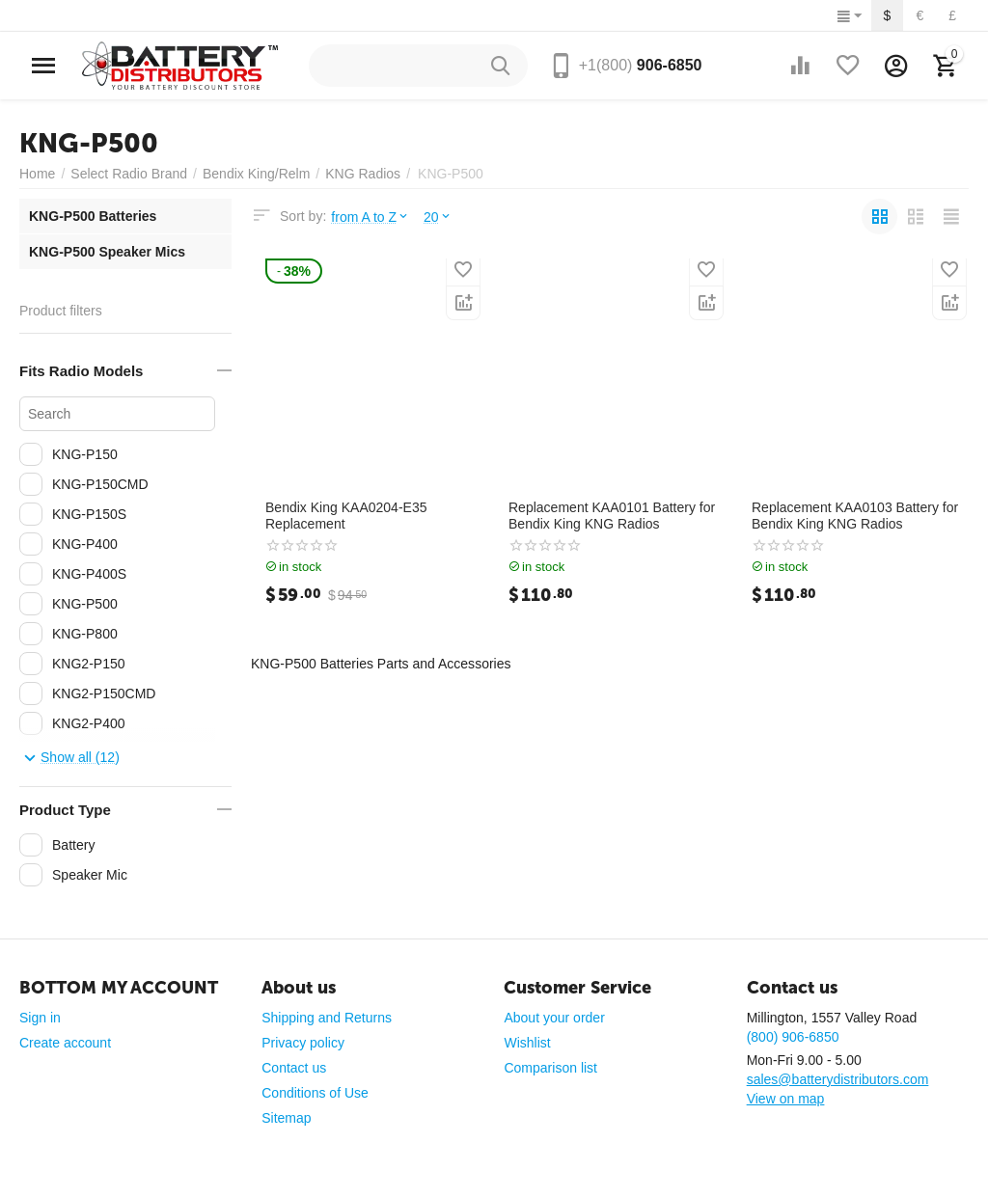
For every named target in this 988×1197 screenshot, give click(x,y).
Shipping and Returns (326, 1017)
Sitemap (286, 1118)
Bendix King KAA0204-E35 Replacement (346, 515)
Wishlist (527, 1042)
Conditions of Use (315, 1093)
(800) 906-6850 (793, 1037)
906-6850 (640, 65)
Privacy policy (302, 1042)
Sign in (40, 1017)
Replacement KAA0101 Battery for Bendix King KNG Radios (611, 515)
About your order (554, 1017)
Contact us (293, 1067)
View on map (786, 1098)
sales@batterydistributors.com (838, 1079)
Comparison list (550, 1067)
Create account (65, 1042)
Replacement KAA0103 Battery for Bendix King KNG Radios (855, 515)
